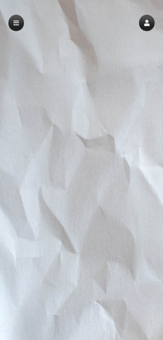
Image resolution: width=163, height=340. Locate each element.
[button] (147, 23)
